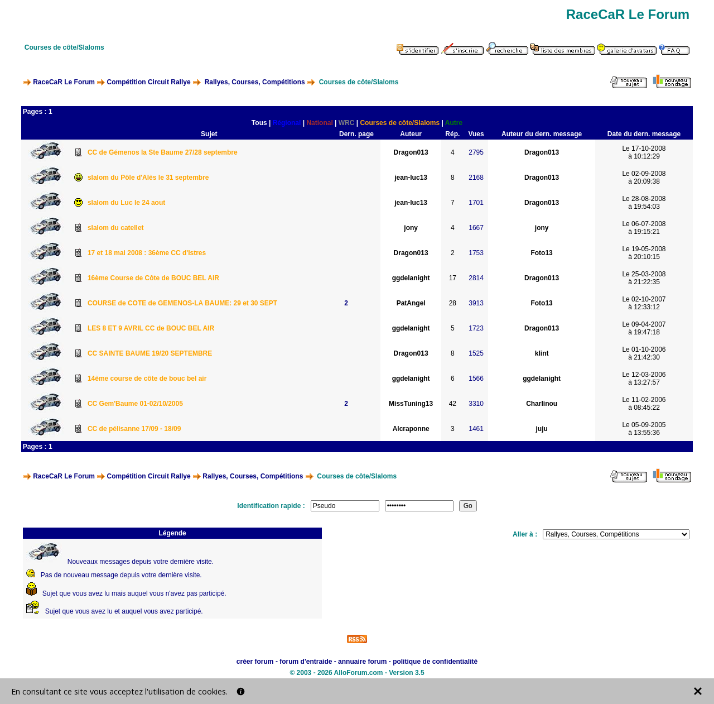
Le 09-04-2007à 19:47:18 (643, 328)
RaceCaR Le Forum (64, 82)
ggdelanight (411, 278)
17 (452, 278)
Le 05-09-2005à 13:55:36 (643, 429)
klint (542, 353)
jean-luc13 (410, 177)
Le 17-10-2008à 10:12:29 (643, 152)
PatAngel (411, 303)
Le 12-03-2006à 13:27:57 (643, 378)
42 (452, 404)
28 (452, 303)
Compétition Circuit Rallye (149, 82)
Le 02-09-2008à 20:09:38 (643, 177)
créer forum (255, 661)
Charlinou (541, 404)
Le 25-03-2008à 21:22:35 (643, 278)
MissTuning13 (411, 404)
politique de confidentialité (435, 661)
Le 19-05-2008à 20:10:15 (643, 253)
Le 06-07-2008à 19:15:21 (643, 228)
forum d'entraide (305, 661)
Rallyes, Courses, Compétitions (255, 82)
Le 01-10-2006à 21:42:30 (643, 353)
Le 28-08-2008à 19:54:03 (643, 202)
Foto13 (541, 253)
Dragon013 (411, 152)
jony (411, 228)
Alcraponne (411, 429)
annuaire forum (362, 661)
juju (541, 429)
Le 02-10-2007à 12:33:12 (643, 303)
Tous (259, 123)
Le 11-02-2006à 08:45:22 (643, 403)
